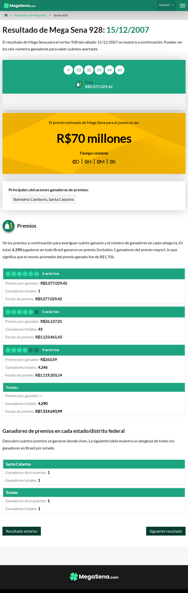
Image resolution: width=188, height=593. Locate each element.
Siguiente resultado (166, 531)
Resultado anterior (21, 531)
